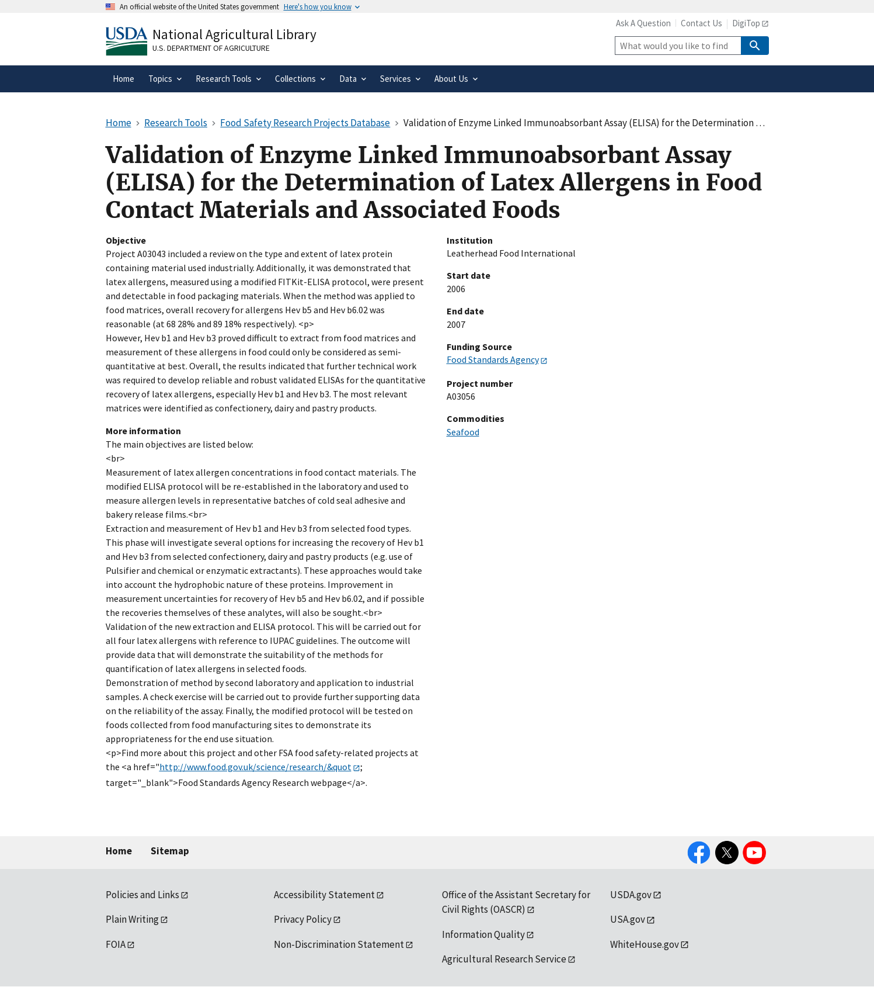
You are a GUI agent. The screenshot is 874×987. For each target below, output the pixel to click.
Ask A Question (643, 23)
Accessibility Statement (324, 894)
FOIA (116, 944)
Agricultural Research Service (504, 959)
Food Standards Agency (493, 359)
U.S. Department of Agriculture (211, 48)
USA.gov (627, 919)
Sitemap (170, 850)
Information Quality (483, 934)
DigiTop (746, 23)
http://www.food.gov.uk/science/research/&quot (255, 767)
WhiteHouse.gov (644, 944)
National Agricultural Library (234, 34)
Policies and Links (142, 894)
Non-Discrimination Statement (339, 944)
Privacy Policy (303, 919)
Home (119, 850)
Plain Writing (132, 919)
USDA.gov (631, 894)
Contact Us (701, 23)
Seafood (463, 432)
